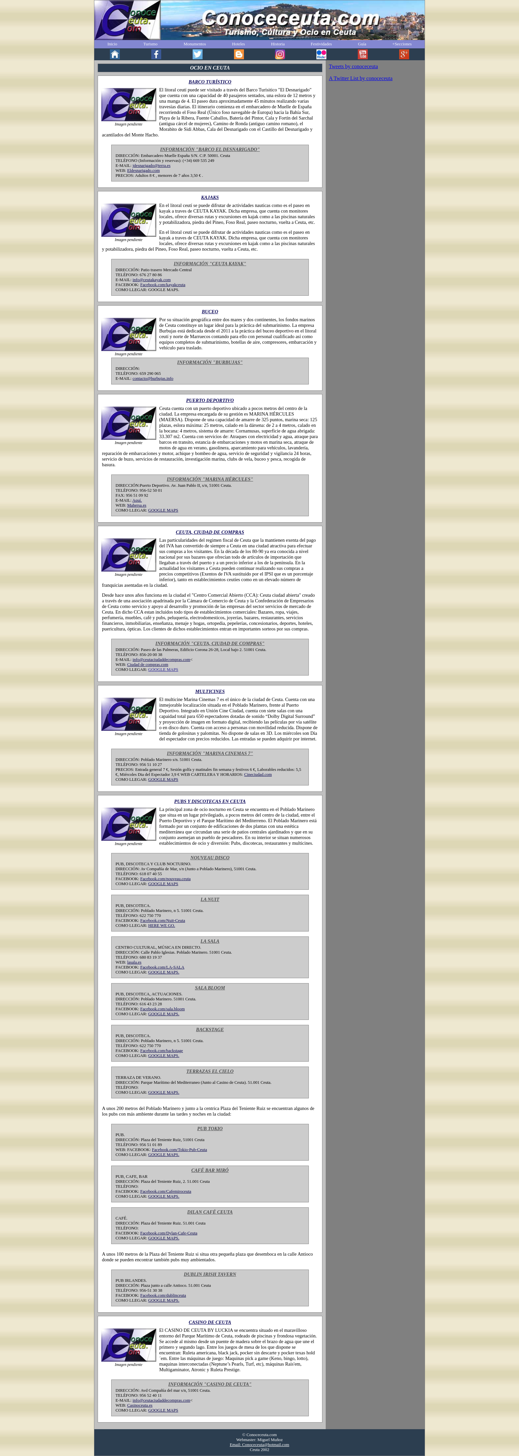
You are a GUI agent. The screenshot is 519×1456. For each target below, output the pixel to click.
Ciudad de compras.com (147, 664)
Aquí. (137, 500)
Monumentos (195, 44)
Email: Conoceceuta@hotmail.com (259, 1444)
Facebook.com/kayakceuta (162, 284)
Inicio (112, 44)
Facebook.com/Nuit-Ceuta (162, 920)
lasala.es (134, 962)
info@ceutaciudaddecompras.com (161, 659)
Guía (362, 44)
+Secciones (401, 44)
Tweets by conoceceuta (353, 66)
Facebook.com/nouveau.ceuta (165, 879)
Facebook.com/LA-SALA (162, 967)
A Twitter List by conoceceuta (361, 78)
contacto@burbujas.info (153, 378)
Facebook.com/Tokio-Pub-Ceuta (179, 1149)
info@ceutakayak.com (152, 279)
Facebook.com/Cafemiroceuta (165, 1191)
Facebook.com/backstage (161, 1050)
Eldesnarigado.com (143, 170)
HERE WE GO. (161, 925)
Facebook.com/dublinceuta (163, 1295)
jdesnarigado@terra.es (151, 165)
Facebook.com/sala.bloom (162, 1009)
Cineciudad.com (258, 774)
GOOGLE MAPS (163, 510)
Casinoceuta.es (139, 1405)
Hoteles (238, 44)
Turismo (150, 44)
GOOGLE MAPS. (163, 972)
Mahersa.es (136, 505)
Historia (278, 44)
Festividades (321, 44)
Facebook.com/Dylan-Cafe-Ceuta (168, 1233)
